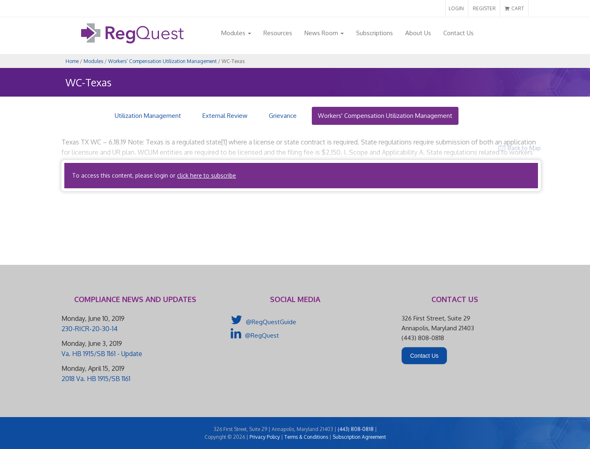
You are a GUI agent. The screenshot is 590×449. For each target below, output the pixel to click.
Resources (277, 33)
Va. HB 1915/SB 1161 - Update (101, 354)
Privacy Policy (265, 437)
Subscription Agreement (359, 437)
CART (514, 8)
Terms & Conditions (306, 437)
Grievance (283, 116)
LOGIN (456, 8)
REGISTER (484, 8)
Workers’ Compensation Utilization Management (162, 61)
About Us (418, 33)
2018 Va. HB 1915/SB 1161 (95, 379)
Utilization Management (148, 116)
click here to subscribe (206, 175)
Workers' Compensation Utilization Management (385, 116)
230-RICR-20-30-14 (89, 329)
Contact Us (458, 33)
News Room (324, 33)
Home (72, 61)
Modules (236, 33)
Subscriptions (374, 33)
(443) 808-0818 (356, 429)
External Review (224, 116)
